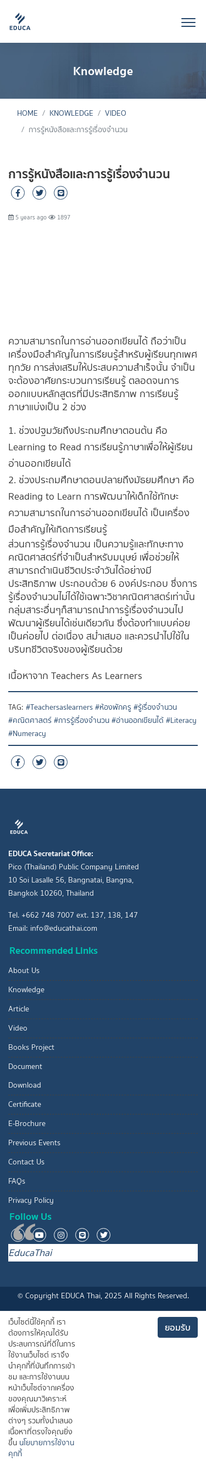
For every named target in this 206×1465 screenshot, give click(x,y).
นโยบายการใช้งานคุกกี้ (41, 1448)
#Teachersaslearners (59, 707)
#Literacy (181, 720)
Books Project (31, 1047)
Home (27, 113)
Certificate (24, 1104)
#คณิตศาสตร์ (30, 720)
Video (115, 113)
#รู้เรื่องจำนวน (155, 707)
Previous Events (34, 1143)
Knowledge (71, 113)
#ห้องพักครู (113, 707)
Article (18, 1009)
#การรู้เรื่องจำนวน (81, 720)
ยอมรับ (178, 1327)
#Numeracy (27, 733)
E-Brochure (27, 1123)
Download (24, 1085)
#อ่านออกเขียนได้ (138, 720)
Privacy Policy (31, 1200)
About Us (24, 970)
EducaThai (30, 1253)
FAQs (16, 1181)
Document (25, 1066)
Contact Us (26, 1162)
